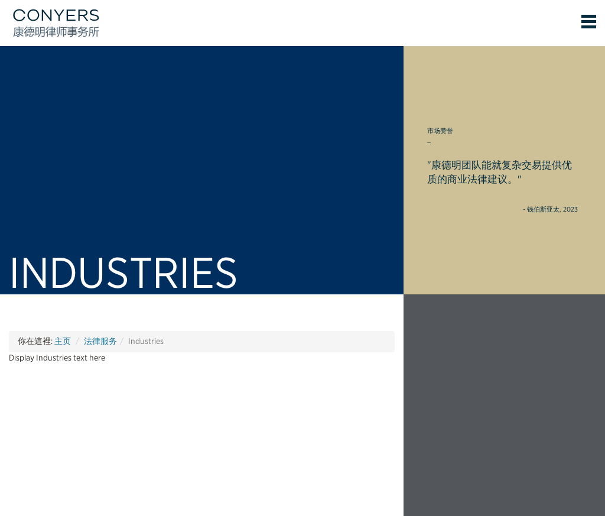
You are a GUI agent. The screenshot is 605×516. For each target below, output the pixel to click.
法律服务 (100, 341)
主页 (62, 341)
